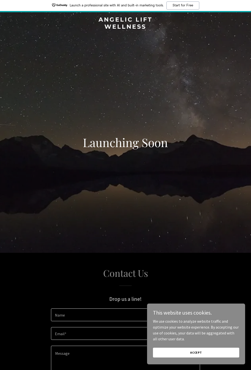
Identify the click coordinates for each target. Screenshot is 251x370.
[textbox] (125, 314)
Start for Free (183, 5)
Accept (196, 352)
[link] (125, 27)
